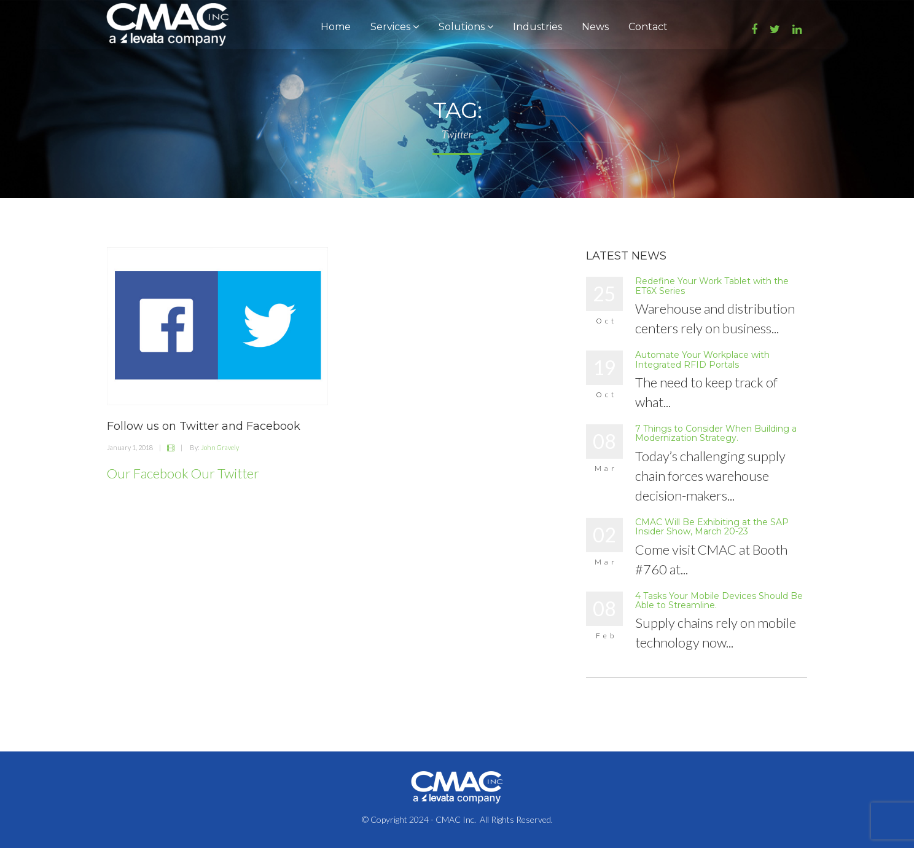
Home (336, 27)
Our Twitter (225, 473)
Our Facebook (148, 473)
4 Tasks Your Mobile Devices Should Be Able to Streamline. (719, 600)
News (595, 27)
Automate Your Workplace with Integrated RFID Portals (702, 359)
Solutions (466, 27)
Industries (537, 27)
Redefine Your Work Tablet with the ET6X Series (712, 285)
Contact (648, 27)
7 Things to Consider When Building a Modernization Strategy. (716, 433)
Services (394, 27)
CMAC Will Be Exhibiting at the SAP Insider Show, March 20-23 (712, 527)
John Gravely (220, 447)
